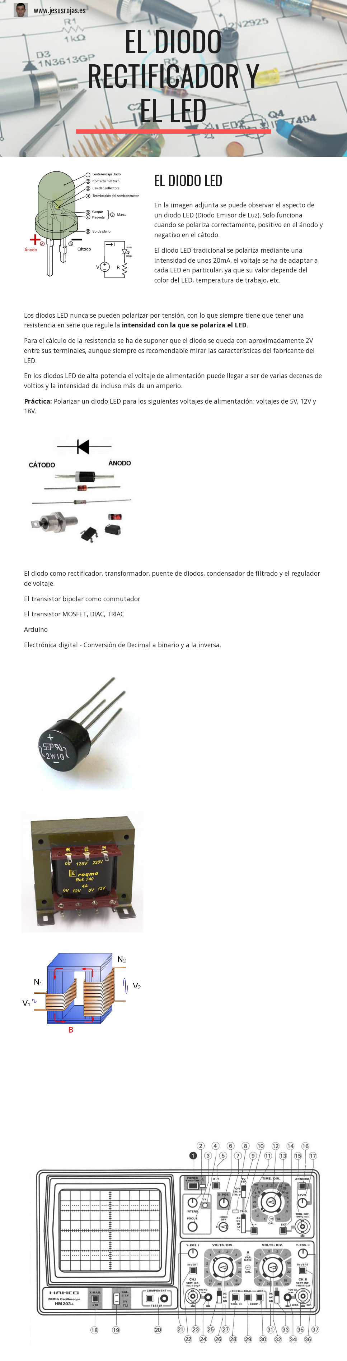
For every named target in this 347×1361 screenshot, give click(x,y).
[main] (173, 78)
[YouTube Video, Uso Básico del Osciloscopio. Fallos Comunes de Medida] (82, 1086)
